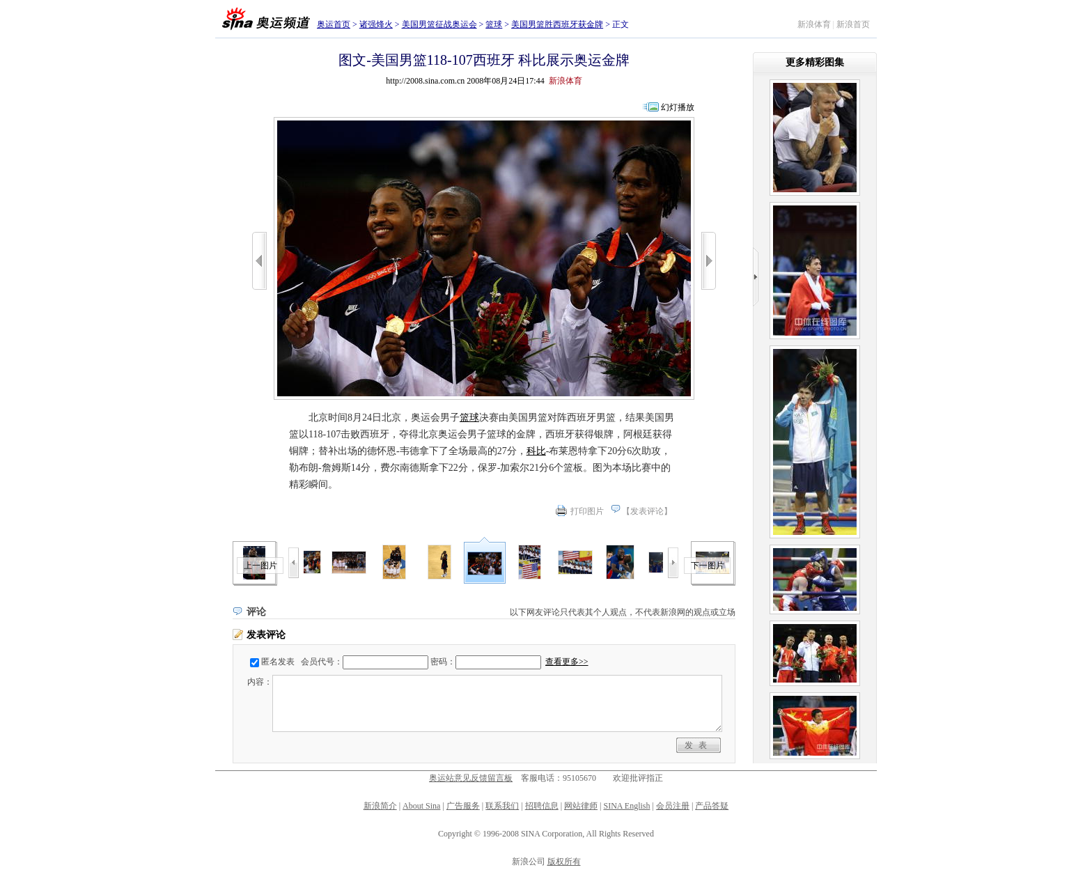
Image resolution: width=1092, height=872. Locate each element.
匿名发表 (278, 662)
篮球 (493, 24)
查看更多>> (566, 662)
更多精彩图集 (815, 62)
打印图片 (587, 511)
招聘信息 (542, 806)
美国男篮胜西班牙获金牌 (557, 24)
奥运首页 (333, 24)
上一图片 (260, 565)
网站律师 (581, 806)
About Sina (421, 806)
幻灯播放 (677, 107)
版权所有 (564, 861)
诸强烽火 (376, 24)
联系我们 (502, 806)
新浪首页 (853, 24)
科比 (536, 451)
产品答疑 (711, 806)
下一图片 (707, 565)
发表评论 (647, 511)
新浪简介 (380, 806)
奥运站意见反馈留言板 (471, 778)
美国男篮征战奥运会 (439, 24)
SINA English (626, 806)
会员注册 (672, 806)
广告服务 (463, 806)
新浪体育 (814, 24)
